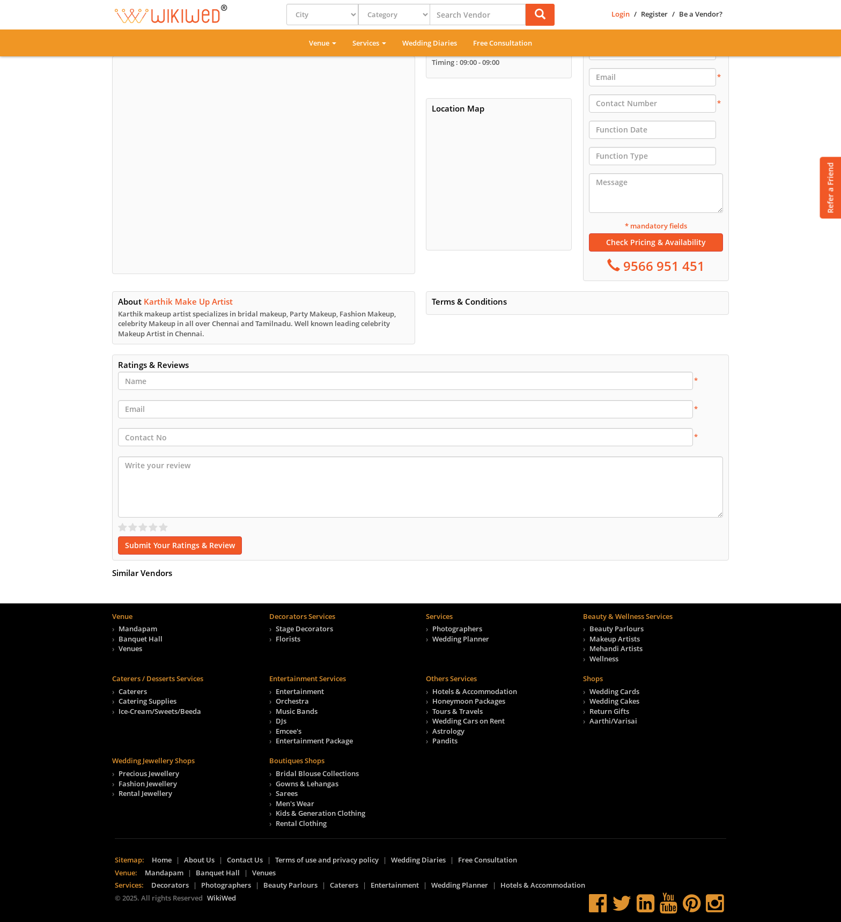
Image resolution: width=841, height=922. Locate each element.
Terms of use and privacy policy (327, 860)
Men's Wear (295, 803)
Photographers (457, 628)
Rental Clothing (301, 823)
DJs (281, 721)
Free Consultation (502, 43)
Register (654, 14)
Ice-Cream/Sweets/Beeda (160, 711)
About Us (199, 860)
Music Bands (297, 711)
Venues (130, 648)
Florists (288, 639)
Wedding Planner (460, 639)
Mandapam (138, 628)
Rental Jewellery (145, 793)
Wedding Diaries (429, 43)
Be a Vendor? (700, 14)
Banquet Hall (141, 639)
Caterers (133, 691)
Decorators (170, 885)
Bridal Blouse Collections (317, 773)
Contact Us (245, 860)
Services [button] (369, 43)
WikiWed (221, 898)
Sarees (287, 793)
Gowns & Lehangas (307, 783)
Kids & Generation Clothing (320, 813)
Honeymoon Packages (468, 701)
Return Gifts (609, 711)
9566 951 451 (662, 266)
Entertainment (300, 691)
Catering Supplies (147, 701)
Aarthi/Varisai (613, 721)
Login (620, 14)
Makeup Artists (614, 639)
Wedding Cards (614, 691)
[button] (540, 15)
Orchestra (292, 701)
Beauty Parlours (616, 628)
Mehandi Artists (616, 648)
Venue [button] (322, 43)
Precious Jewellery (149, 773)
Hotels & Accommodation (474, 691)
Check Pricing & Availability (656, 242)
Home (162, 860)
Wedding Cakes (614, 701)
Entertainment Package (314, 741)
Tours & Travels (457, 711)
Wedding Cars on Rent (468, 721)
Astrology (448, 731)
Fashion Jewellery (148, 783)
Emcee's (288, 731)
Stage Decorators (304, 628)
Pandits (445, 741)
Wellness (603, 658)
